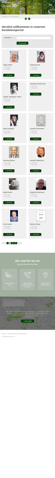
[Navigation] (50, 5)
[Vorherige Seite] (5, 243)
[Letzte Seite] (20, 243)
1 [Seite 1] (7, 243)
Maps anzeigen (28, 321)
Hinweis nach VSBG (22, 333)
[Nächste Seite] (18, 243)
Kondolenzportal (15, 16)
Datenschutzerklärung (12, 333)
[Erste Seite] (3, 243)
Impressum (4, 333)
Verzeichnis (8, 37)
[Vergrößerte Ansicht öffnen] (14, 56)
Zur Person (9, 75)
